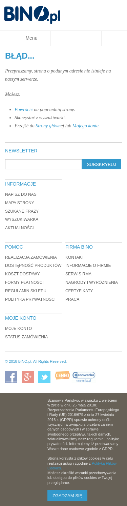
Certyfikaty (79, 291)
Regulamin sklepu (25, 291)
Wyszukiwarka (21, 219)
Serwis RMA (78, 274)
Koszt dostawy (22, 274)
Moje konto (18, 328)
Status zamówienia (26, 337)
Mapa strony (19, 203)
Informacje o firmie (88, 265)
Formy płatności (24, 282)
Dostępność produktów (33, 265)
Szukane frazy (22, 211)
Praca (72, 299)
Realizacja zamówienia (31, 257)
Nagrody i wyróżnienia (91, 282)
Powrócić (24, 109)
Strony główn (48, 125)
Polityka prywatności (30, 299)
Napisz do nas (21, 194)
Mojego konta (85, 125)
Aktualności (19, 228)
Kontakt (74, 257)
